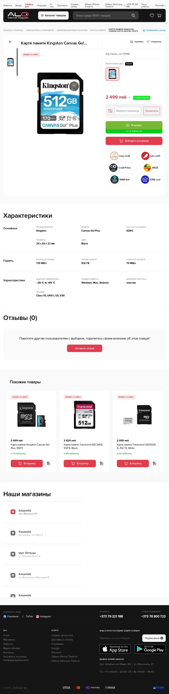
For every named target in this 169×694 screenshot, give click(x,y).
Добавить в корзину (134, 141)
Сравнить (137, 41)
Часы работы (145, 5)
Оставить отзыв (84, 348)
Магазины (9, 639)
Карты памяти (98, 30)
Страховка (57, 644)
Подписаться (154, 638)
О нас (51, 5)
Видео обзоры (11, 648)
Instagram (43, 616)
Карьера (42, 5)
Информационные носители (72, 30)
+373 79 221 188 (132, 5)
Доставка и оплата (62, 639)
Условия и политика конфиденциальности (16, 658)
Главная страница (13, 30)
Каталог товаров (53, 15)
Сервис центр (75, 5)
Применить (151, 111)
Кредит (55, 648)
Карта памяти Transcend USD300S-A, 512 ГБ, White (136, 446)
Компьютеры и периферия (40, 30)
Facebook (10, 616)
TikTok (27, 616)
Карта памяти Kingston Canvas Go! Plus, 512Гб (30, 446)
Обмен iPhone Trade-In (92, 5)
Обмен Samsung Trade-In (113, 5)
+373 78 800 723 (153, 616)
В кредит (134, 125)
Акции (18, 5)
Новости (7, 5)
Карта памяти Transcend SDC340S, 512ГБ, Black (83, 446)
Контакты (63, 5)
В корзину (26, 463)
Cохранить (154, 41)
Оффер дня (29, 5)
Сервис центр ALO (62, 635)
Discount (56, 652)
